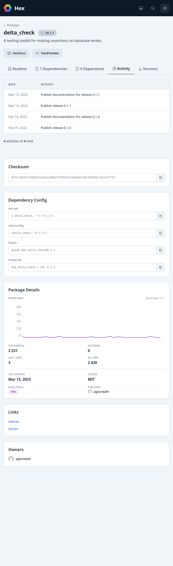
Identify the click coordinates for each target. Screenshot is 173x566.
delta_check (19, 32)
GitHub (13, 421)
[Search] (153, 8)
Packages (11, 25)
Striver (13, 429)
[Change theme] (141, 8)
